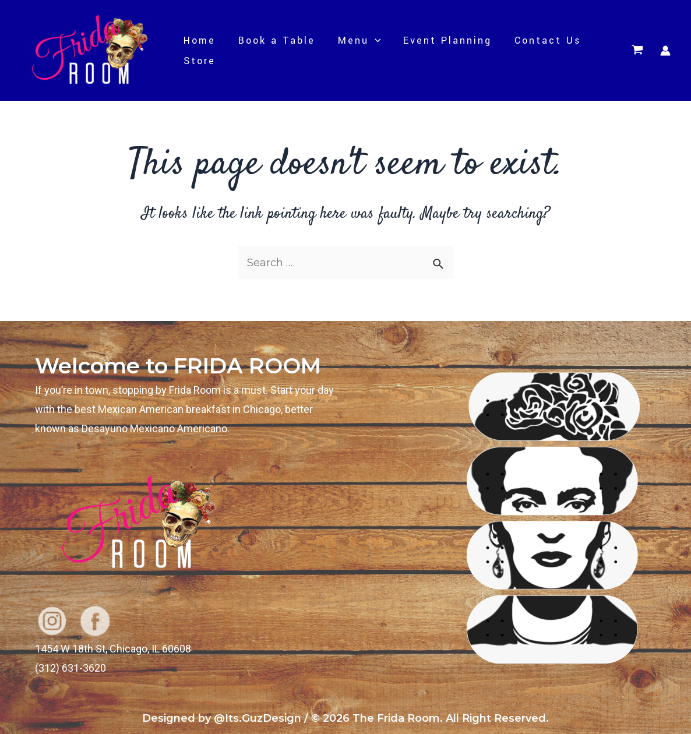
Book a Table (273, 40)
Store (198, 61)
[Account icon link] (665, 50)
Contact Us (540, 40)
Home (198, 40)
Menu (354, 40)
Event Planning (441, 40)
